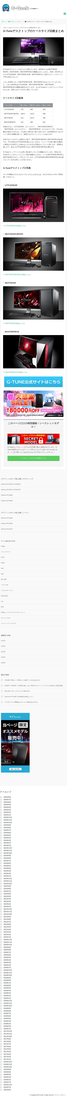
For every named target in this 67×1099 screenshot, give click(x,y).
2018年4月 (7, 1021)
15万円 (3, 646)
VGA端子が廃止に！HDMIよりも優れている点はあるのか (22, 680)
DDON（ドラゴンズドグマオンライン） (13, 612)
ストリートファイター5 (8, 623)
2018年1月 (7, 1029)
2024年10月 (8, 822)
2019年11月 (8, 973)
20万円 (3, 652)
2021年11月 (8, 911)
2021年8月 (7, 919)
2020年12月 (8, 939)
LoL (2, 601)
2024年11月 (8, 820)
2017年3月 (7, 1054)
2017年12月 (8, 1031)
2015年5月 (7, 1090)
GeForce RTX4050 (7, 518)
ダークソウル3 (5, 618)
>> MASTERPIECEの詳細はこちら (15, 372)
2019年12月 (8, 970)
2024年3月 (7, 840)
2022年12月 (8, 878)
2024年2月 (7, 843)
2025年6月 (7, 802)
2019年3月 (7, 993)
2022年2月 (7, 904)
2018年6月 (7, 1016)
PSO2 (3, 563)
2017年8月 (7, 1041)
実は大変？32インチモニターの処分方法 (17, 691)
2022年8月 (7, 889)
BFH (2, 607)
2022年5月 (7, 896)
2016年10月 (8, 1067)
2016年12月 (8, 1062)
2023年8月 (7, 858)
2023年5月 (7, 866)
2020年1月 (7, 967)
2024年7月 (7, 830)
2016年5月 (7, 1072)
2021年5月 (7, 927)
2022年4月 (7, 899)
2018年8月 (7, 1011)
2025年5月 (7, 805)
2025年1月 (7, 815)
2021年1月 (7, 937)
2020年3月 (7, 962)
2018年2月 (7, 1026)
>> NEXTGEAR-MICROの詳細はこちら (17, 274)
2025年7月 (7, 799)
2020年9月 (7, 947)
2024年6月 (7, 833)
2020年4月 (7, 960)
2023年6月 (7, 863)
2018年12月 (8, 1001)
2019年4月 (7, 990)
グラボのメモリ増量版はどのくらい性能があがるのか (21, 702)
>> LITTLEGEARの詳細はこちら (14, 226)
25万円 (3, 657)
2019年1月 (7, 998)
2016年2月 (7, 1080)
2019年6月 (7, 985)
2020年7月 (7, 952)
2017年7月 (7, 1044)
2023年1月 (7, 876)
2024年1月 (7, 845)
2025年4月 (7, 807)
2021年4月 (7, 929)
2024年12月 (8, 817)
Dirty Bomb (4, 596)
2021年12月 (8, 909)
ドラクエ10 (4, 585)
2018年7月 (7, 1013)
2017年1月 (7, 1059)
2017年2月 (7, 1057)
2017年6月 (7, 1046)
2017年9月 (7, 1039)
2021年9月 (7, 917)
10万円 (3, 640)
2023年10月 (8, 853)
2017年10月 (8, 1036)
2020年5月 (7, 957)
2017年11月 (8, 1034)
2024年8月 (7, 827)
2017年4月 (7, 1051)
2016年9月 (7, 1069)
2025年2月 (7, 812)
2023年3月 (7, 871)
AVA (2, 568)
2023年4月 (7, 868)
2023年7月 (7, 861)
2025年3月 (7, 810)
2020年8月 (7, 950)
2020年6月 (7, 955)
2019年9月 (7, 978)
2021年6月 (7, 924)
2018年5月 (7, 1018)
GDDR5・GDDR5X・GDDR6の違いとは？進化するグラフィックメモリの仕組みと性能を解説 (34, 685)
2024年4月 (7, 838)
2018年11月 (8, 1003)
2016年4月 (7, 1074)
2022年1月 (7, 906)
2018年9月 (7, 1008)
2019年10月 (8, 975)
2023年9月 (7, 855)
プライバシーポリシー (60, 1095)
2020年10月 (8, 945)
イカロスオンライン (7, 590)
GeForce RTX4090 (7, 500)
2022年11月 (8, 881)
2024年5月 (7, 835)
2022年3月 (7, 901)
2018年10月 (8, 1006)
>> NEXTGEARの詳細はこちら (14, 323)
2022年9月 (7, 886)
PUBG (3, 546)
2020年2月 (7, 965)
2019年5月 (7, 988)
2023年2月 (7, 873)
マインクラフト (6, 552)
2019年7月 (7, 983)
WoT (2, 574)
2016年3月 (7, 1077)
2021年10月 (8, 914)
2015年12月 (8, 1085)
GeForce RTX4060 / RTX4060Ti (11, 484)
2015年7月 (7, 1087)
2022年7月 (7, 891)
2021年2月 (7, 934)
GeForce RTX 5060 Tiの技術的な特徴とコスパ (19, 696)
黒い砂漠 (4, 579)
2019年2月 (7, 995)
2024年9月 (7, 825)
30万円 (3, 663)
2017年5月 (7, 1049)
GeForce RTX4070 (7, 529)
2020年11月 (8, 942)
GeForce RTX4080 (7, 495)
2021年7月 (7, 922)
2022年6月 (7, 894)
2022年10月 (8, 883)
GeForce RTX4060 (7, 523)
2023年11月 (8, 850)
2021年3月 (7, 932)
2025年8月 (7, 797)
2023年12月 (8, 848)
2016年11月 (8, 1064)
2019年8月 (7, 980)
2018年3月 (7, 1024)
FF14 (2, 557)
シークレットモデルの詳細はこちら (33, 458)
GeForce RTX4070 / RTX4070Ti (11, 489)
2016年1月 (7, 1082)
